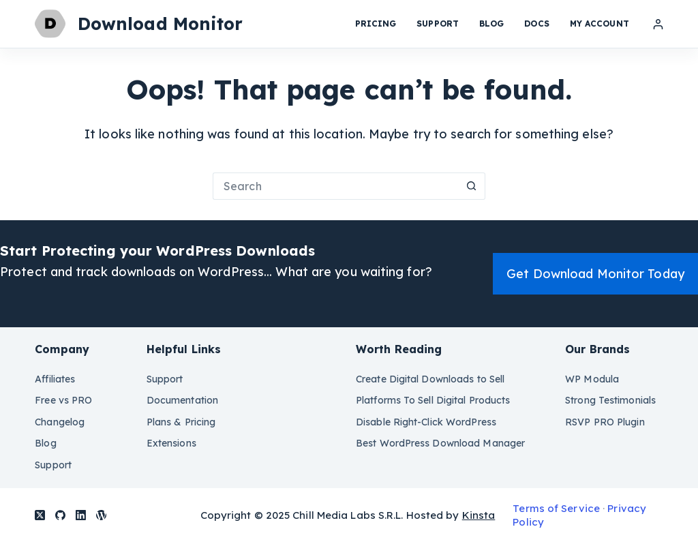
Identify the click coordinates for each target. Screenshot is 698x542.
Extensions (171, 443)
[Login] (658, 24)
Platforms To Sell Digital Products (433, 400)
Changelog (60, 422)
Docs (536, 23)
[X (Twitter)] (40, 515)
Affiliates (55, 379)
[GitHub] (60, 515)
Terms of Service (556, 508)
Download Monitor (160, 23)
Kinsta (479, 515)
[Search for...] (335, 186)
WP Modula (592, 379)
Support (437, 23)
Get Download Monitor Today (595, 274)
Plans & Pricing (181, 422)
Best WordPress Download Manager (440, 443)
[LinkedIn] (81, 515)
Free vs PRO (63, 400)
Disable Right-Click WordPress (426, 422)
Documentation (182, 400)
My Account (599, 23)
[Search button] (471, 186)
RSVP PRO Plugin (605, 422)
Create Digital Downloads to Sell (430, 379)
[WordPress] (101, 515)
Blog (491, 23)
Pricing (376, 23)
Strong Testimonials (610, 400)
